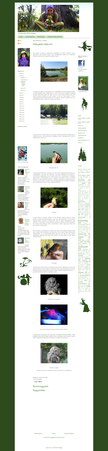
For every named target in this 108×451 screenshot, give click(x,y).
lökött (79, 235)
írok (79, 142)
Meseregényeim (41, 36)
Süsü (81, 274)
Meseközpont (80, 245)
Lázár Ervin (85, 229)
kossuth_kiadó (81, 217)
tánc (79, 280)
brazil (85, 181)
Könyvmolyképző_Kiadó (82, 226)
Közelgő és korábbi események (55, 36)
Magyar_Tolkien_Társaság (84, 240)
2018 (20, 101)
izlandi (86, 209)
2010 (20, 119)
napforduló (80, 255)
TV (82, 288)
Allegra (84, 169)
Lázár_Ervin (80, 230)
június (22, 88)
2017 (20, 103)
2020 (20, 97)
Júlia (20, 40)
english (79, 189)
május (22, 90)
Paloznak (86, 263)
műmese (80, 253)
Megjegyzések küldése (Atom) (57, 437)
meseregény (85, 249)
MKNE (79, 250)
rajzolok (80, 137)
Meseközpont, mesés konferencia (27, 240)
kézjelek (86, 214)
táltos (88, 278)
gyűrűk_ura (80, 203)
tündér (88, 286)
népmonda (84, 260)
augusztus (23, 79)
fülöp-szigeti (86, 197)
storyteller (81, 272)
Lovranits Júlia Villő (30, 36)
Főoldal (21, 36)
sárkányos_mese (81, 269)
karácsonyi (86, 212)
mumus (86, 252)
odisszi (79, 263)
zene (85, 291)
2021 (20, 95)
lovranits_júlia (81, 130)
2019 (20, 99)
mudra (81, 252)
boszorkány (81, 180)
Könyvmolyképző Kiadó (83, 224)
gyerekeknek (81, 200)
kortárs (85, 215)
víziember (80, 291)
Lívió (87, 232)
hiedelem (88, 204)
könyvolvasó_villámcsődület (83, 227)
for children (86, 195)
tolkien (79, 284)
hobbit (81, 206)
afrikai (79, 169)
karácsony (80, 212)
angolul (88, 169)
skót (88, 269)
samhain (80, 267)
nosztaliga (85, 261)
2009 (20, 121)
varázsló (79, 289)
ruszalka (87, 266)
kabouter (79, 211)
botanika (79, 181)
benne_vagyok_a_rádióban (84, 172)
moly (84, 250)
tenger (85, 280)
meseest (85, 243)
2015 (20, 108)
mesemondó (81, 135)
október (23, 77)
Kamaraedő (86, 211)
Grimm (86, 198)
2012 (20, 114)
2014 (20, 110)
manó (81, 241)
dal (83, 186)
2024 (20, 75)
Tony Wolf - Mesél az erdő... (27, 188)
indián (83, 207)
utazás (86, 288)
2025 (20, 73)
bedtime (87, 170)
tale (84, 278)
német (79, 258)
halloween (82, 204)
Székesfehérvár (87, 274)
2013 (20, 112)
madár (85, 235)
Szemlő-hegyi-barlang (82, 277)
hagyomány (87, 203)
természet (80, 281)
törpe (89, 285)
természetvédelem (82, 140)
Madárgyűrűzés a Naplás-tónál (23, 83)
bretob (89, 181)
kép (79, 214)
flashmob (80, 195)
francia (79, 197)
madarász (39, 379)
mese (88, 241)
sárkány (86, 267)
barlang (81, 170)
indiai (79, 207)
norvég (79, 261)
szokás (79, 278)
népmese (87, 258)
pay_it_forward (81, 264)
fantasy (86, 192)
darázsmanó (87, 186)
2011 (20, 116)
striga (89, 272)
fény (88, 194)
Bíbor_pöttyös (85, 176)
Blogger (60, 447)
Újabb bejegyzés (38, 433)
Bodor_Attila (80, 178)
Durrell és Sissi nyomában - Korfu (27, 171)
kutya (79, 229)
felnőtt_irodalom (81, 194)
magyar (80, 238)
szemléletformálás (84, 275)
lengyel (87, 230)
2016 (20, 106)
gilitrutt (79, 198)
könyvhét (85, 223)
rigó (20, 43)
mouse (89, 250)
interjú (79, 125)
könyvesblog (81, 128)
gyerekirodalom (82, 201)
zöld (89, 291)
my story (87, 253)
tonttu (84, 284)
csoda (83, 183)
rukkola (81, 266)
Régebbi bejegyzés (69, 433)
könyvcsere (80, 218)
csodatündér (80, 184)
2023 (20, 93)
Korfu (79, 215)
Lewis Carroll (81, 232)
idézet (86, 206)
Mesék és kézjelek (27, 203)
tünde (82, 286)
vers (86, 289)
